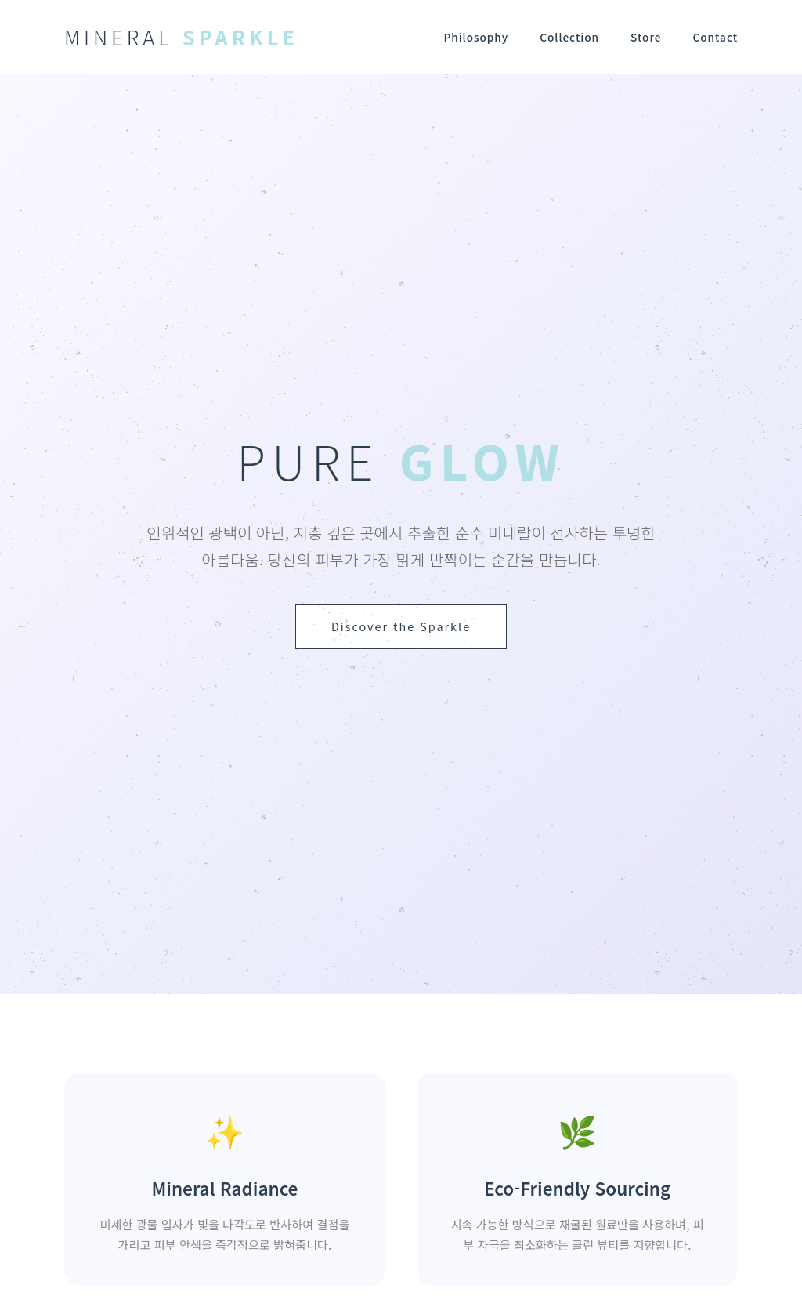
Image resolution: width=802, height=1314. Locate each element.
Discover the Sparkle (401, 626)
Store (645, 37)
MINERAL (181, 36)
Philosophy (475, 37)
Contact (715, 37)
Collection (569, 37)
